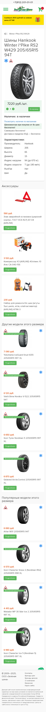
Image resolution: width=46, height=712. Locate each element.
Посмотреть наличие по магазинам (20, 121)
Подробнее (10, 228)
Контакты (28, 673)
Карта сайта (29, 686)
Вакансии (29, 683)
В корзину (34, 109)
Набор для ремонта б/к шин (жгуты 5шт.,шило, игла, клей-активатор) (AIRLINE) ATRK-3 (22, 306)
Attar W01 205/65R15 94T (16, 531)
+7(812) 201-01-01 (23, 2)
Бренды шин (30, 676)
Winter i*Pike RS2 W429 (19, 34)
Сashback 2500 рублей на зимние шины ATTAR (18, 19)
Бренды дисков (31, 678)
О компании (30, 681)
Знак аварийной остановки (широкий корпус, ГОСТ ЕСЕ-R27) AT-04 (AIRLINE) (22, 219)
